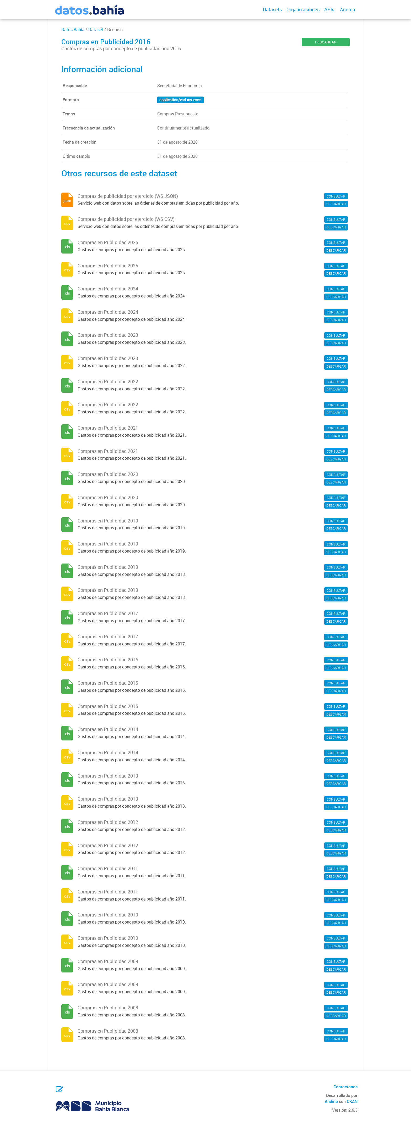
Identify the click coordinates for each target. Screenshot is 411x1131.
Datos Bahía (72, 29)
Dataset (95, 29)
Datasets (272, 9)
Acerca (347, 9)
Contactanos (345, 1087)
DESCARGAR (325, 42)
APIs (329, 9)
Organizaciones (303, 9)
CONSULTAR (336, 196)
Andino (331, 1101)
